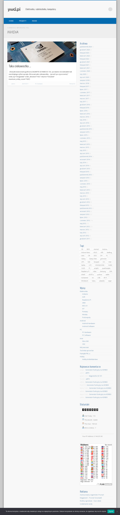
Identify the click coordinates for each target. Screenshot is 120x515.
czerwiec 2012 (85, 220)
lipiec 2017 (83, 89)
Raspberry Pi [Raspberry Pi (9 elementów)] (85, 271)
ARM (83, 303)
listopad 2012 (84, 205)
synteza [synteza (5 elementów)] (99, 275)
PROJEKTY (22, 21)
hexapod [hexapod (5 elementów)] (96, 262)
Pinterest (106, 9)
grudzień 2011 (85, 239)
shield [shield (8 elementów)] (83, 275)
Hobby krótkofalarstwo (90, 359)
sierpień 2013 (84, 178)
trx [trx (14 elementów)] (93, 278)
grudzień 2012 (85, 202)
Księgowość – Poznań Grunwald (91, 498)
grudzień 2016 (85, 105)
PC (81, 330)
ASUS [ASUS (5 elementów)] (95, 252)
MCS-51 (85, 306)
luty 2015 (83, 150)
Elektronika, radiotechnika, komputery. (41, 9)
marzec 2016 (84, 117)
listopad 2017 (84, 86)
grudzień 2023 (85, 50)
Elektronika (84, 291)
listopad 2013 (84, 172)
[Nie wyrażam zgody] (117, 511)
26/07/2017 (25, 84)
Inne (81, 338)
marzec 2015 (84, 147)
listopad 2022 (84, 59)
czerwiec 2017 (85, 92)
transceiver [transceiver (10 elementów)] (84, 278)
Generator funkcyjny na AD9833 (96, 370)
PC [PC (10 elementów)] (89, 268)
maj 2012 (83, 223)
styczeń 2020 (84, 77)
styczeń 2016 (84, 123)
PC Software (86, 335)
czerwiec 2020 (85, 71)
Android (83, 321)
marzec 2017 (84, 98)
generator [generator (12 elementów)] (103, 259)
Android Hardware (88, 323)
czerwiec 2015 (85, 138)
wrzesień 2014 (85, 159)
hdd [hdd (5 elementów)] (89, 262)
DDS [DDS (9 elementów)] (95, 256)
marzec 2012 (84, 229)
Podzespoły (86, 317)
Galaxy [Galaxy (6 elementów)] (83, 259)
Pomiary (85, 311)
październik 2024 (86, 47)
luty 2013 (83, 196)
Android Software (88, 326)
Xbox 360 (85, 341)
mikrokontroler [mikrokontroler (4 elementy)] (100, 265)
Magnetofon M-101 (95, 376)
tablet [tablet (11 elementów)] (107, 275)
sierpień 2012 (84, 214)
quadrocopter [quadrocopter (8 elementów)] (106, 268)
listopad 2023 (84, 53)
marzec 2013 (84, 193)
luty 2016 (83, 120)
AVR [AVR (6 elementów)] (102, 252)
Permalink (72, 84)
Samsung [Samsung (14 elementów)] (103, 271)
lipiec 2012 (83, 217)
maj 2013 (83, 187)
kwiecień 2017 (85, 95)
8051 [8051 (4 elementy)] (88, 249)
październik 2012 (86, 208)
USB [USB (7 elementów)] (98, 278)
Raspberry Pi (86, 300)
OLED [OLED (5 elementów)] (83, 268)
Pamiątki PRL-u (85, 353)
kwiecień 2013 (85, 190)
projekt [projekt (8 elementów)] (96, 268)
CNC (83, 344)
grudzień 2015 (85, 126)
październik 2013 (86, 175)
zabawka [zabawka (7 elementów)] (102, 281)
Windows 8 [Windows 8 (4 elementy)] (84, 281)
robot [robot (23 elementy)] (94, 271)
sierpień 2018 (84, 80)
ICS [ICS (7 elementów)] (104, 262)
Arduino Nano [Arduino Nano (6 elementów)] (85, 252)
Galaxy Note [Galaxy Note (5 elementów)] (93, 259)
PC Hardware (38, 84)
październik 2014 (86, 156)
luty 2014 (83, 162)
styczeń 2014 (84, 165)
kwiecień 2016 (85, 114)
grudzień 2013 (85, 169)
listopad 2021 (84, 65)
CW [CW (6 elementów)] (89, 256)
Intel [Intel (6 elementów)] (110, 262)
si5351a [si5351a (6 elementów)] (91, 275)
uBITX (87, 373)
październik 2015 (86, 129)
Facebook (101, 9)
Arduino (85, 294)
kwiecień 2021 (85, 68)
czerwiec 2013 (85, 184)
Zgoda (111, 511)
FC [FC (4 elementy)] (107, 256)
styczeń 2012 (84, 236)
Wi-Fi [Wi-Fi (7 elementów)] (105, 278)
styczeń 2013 (84, 199)
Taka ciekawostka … (20, 66)
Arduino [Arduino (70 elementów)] (104, 249)
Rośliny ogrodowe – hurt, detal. (90, 501)
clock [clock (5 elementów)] (82, 256)
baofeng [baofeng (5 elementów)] (109, 252)
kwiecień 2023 (85, 56)
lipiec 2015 (83, 135)
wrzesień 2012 (85, 211)
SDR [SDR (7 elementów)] (110, 271)
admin (13, 84)
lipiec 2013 (83, 181)
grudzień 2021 (85, 62)
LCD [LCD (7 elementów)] (90, 265)
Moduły (84, 314)
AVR (83, 297)
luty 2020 (83, 74)
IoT (83, 309)
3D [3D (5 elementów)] (82, 249)
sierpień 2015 (84, 132)
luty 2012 (83, 233)
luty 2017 (83, 101)
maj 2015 (83, 141)
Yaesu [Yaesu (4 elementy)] (94, 281)
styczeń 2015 (84, 153)
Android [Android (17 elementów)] (96, 249)
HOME (11, 21)
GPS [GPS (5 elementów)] (82, 262)
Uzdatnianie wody (86, 504)
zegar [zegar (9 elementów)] (110, 281)
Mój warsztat (84, 347)
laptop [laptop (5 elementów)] (83, 265)
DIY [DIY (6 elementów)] (101, 256)
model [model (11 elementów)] (110, 265)
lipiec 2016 (83, 111)
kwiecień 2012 (85, 226)
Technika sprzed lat (87, 350)
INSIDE (34, 21)
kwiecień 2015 (85, 144)
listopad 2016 (84, 108)
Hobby (82, 357)
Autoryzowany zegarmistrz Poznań (92, 495)
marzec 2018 (84, 83)
